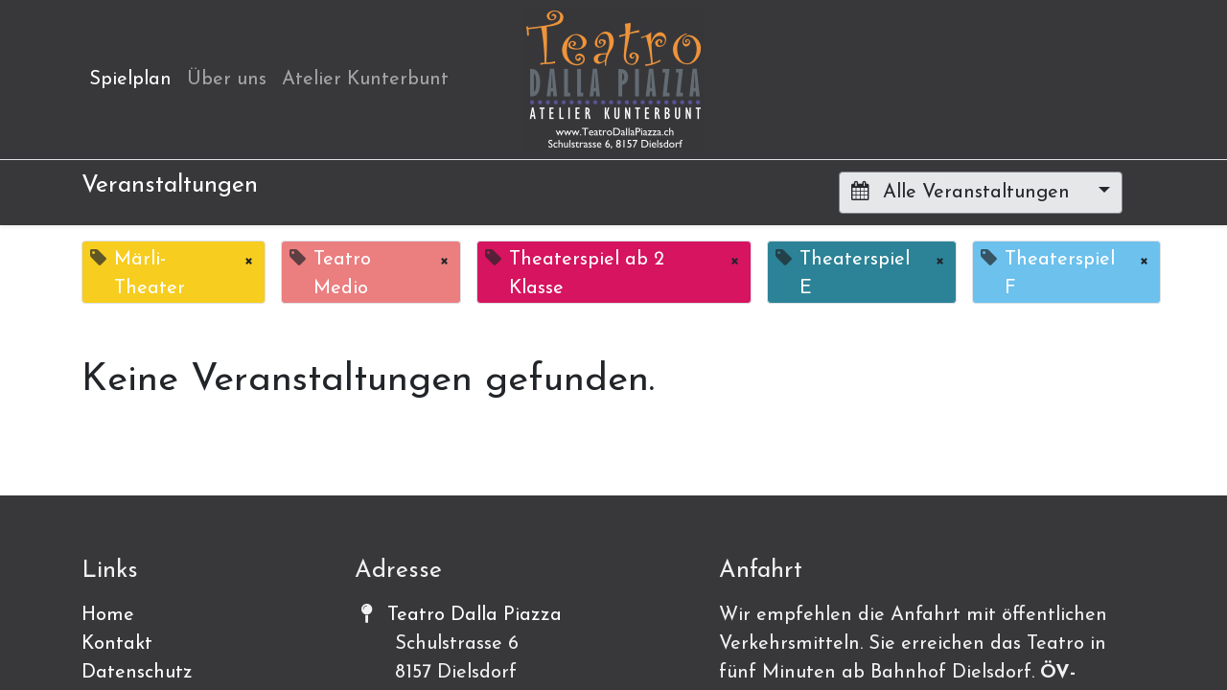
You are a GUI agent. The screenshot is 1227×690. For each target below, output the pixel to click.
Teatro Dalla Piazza (474, 615)
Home (107, 615)
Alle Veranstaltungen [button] (963, 191)
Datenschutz (137, 672)
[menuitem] (130, 80)
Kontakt (116, 644)
